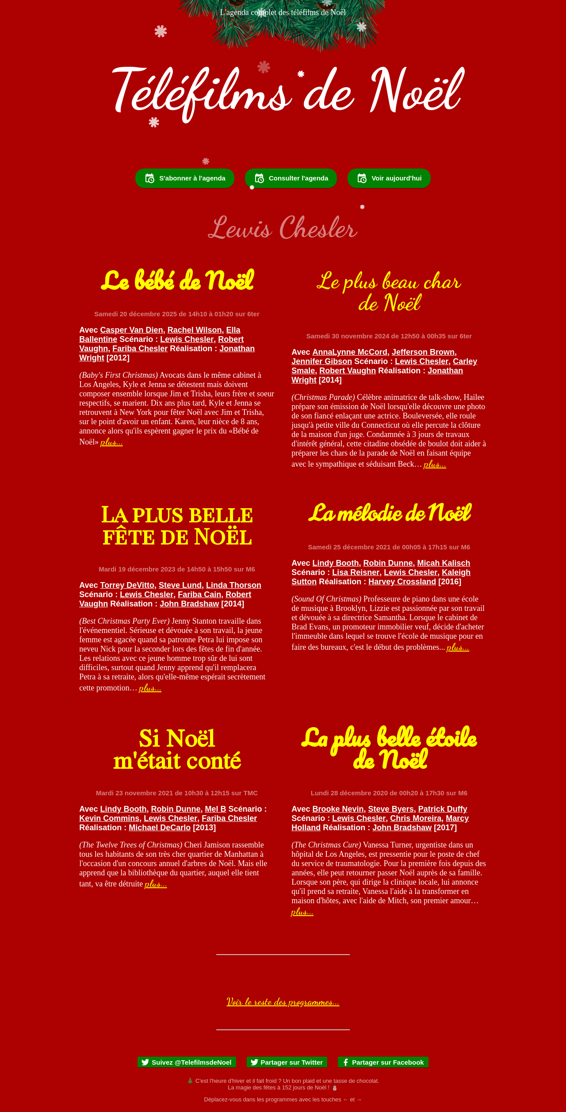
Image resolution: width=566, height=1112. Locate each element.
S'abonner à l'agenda (185, 178)
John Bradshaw (189, 603)
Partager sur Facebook (382, 1062)
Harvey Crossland (402, 581)
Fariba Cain (199, 594)
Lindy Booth (336, 563)
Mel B (215, 809)
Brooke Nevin (338, 809)
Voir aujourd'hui (388, 178)
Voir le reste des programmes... (282, 1001)
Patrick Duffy (442, 809)
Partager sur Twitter (286, 1062)
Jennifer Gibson (321, 361)
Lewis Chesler (187, 339)
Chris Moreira (415, 818)
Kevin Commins (109, 818)
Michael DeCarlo (160, 827)
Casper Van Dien (131, 330)
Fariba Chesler (140, 348)
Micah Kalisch (443, 563)
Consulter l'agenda (291, 178)
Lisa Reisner (355, 572)
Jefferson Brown (423, 352)
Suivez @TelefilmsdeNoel (186, 1062)
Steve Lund (180, 585)
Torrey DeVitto (127, 585)
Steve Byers (391, 809)
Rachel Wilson (195, 330)
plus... (112, 441)
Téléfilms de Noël (283, 89)
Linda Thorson (233, 585)
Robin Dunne (388, 563)
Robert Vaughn (347, 370)
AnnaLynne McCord (350, 352)
